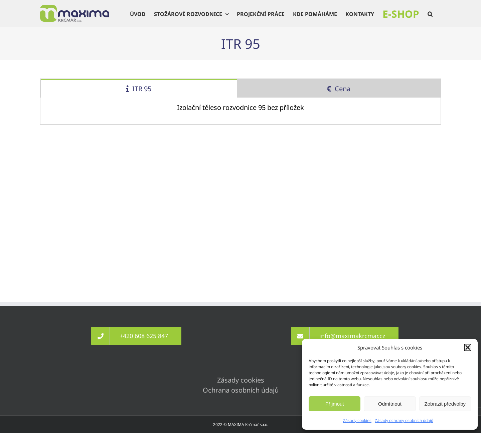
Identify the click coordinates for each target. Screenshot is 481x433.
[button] (467, 347)
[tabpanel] (240, 111)
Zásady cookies (357, 420)
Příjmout (334, 404)
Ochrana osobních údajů (241, 390)
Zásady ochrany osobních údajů (404, 420)
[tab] (139, 88)
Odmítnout (390, 404)
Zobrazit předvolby (445, 404)
